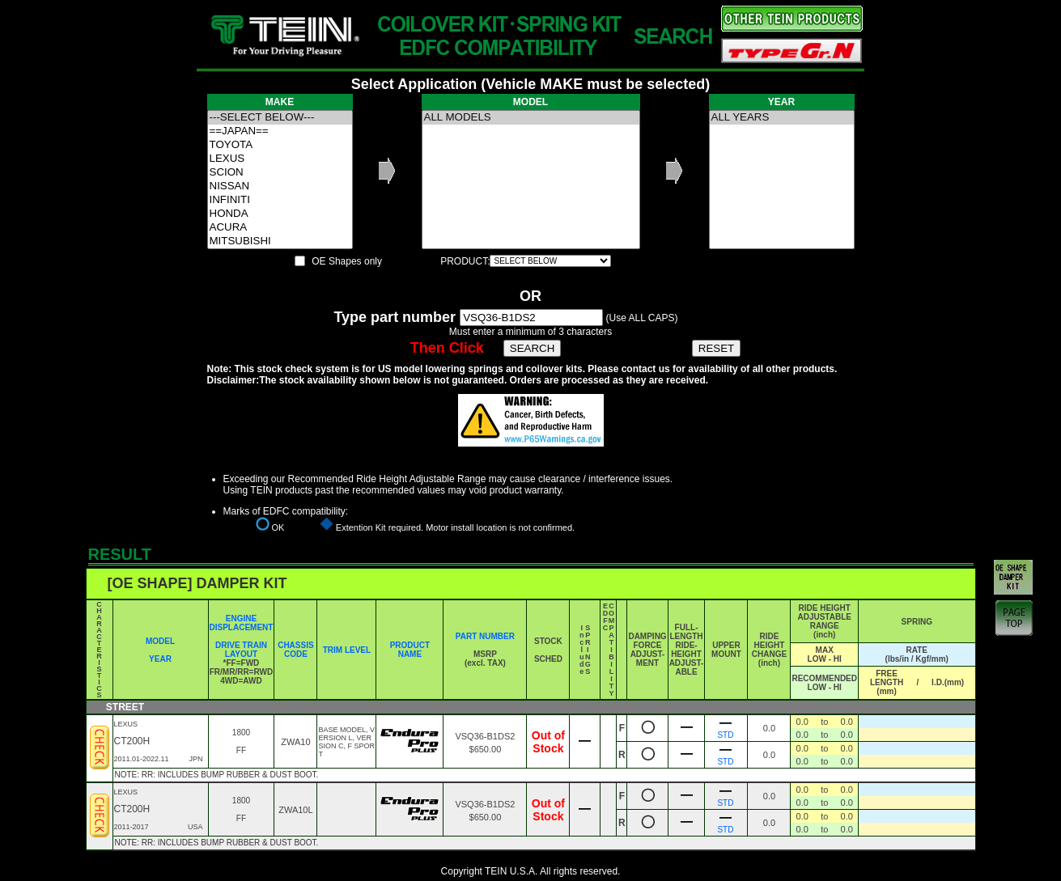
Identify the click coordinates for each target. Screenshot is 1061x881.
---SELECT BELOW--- (280, 118)
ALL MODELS (530, 118)
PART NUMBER (485, 636)
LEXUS (280, 159)
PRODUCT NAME (410, 650)
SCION (280, 173)
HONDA (280, 214)
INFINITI (280, 200)
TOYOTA (280, 145)
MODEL (160, 641)
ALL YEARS (782, 118)
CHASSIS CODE (295, 650)
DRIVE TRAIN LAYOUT (241, 650)
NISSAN (280, 186)
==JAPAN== (280, 131)
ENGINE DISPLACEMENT (242, 623)
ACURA (280, 228)
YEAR (160, 658)
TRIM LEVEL (347, 650)
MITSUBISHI (280, 241)
